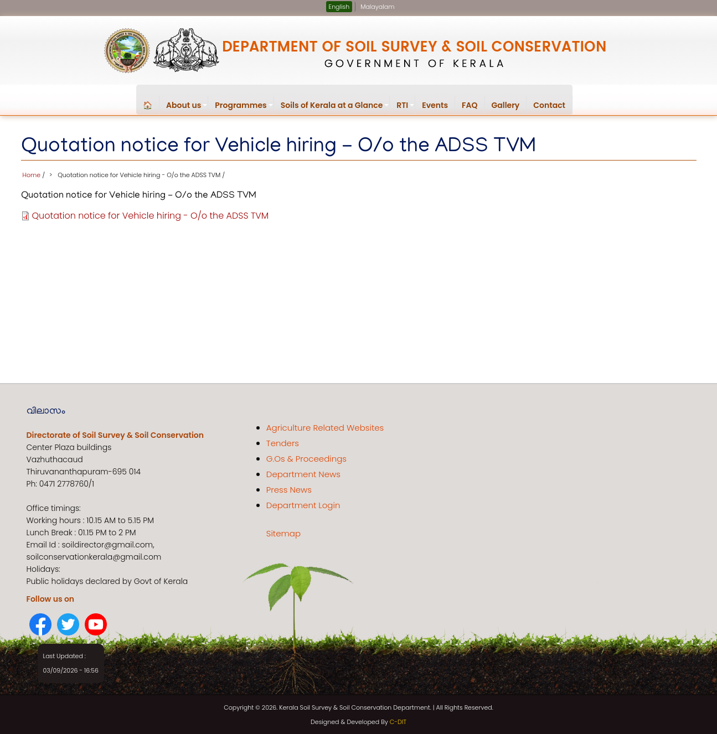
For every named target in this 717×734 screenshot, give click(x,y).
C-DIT (398, 720)
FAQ (469, 105)
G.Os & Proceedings (306, 458)
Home (32, 173)
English (339, 6)
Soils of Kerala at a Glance (335, 107)
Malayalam (377, 6)
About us (187, 107)
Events (435, 105)
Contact (549, 105)
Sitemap (283, 533)
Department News (303, 473)
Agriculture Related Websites (325, 427)
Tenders (282, 442)
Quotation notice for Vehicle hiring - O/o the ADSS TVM (150, 215)
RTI (405, 107)
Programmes (244, 107)
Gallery (506, 105)
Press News (289, 489)
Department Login (303, 504)
